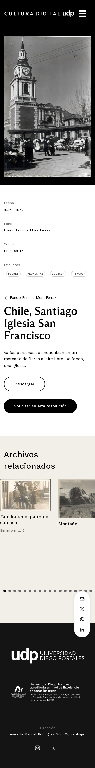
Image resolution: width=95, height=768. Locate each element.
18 (90, 591)
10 (50, 591)
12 (60, 591)
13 (65, 591)
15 (75, 591)
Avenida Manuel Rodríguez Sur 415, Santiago (47, 734)
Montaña (68, 523)
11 (55, 591)
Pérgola (79, 273)
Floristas (35, 273)
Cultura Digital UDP (39, 16)
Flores (13, 273)
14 (70, 591)
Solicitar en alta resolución (40, 406)
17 (85, 591)
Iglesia (58, 273)
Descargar (24, 384)
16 (80, 591)
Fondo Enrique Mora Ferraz (27, 230)
